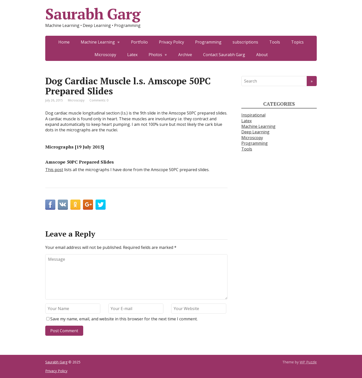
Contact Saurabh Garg (224, 54)
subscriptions (245, 42)
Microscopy (105, 54)
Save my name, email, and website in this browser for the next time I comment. (124, 319)
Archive (185, 54)
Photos (155, 54)
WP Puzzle (308, 362)
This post (54, 169)
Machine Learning (98, 42)
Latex (132, 54)
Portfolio (139, 42)
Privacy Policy (171, 42)
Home (64, 42)
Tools (274, 42)
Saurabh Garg (92, 14)
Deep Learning (255, 132)
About (262, 54)
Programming (208, 42)
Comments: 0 (98, 100)
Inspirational (253, 115)
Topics (297, 42)
